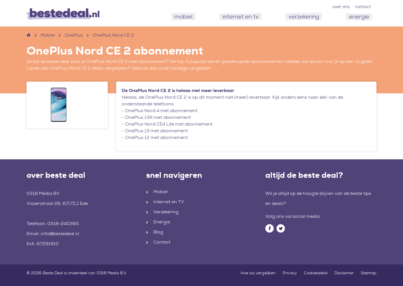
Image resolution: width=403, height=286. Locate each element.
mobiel (183, 16)
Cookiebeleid (315, 272)
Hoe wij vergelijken (258, 272)
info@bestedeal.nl (60, 234)
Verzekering (166, 212)
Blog (158, 232)
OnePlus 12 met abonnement (156, 137)
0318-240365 (63, 223)
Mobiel (48, 35)
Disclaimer (344, 272)
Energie (161, 222)
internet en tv (240, 16)
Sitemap (368, 272)
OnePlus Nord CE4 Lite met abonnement (168, 124)
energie (359, 16)
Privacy (290, 272)
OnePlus (74, 35)
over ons (341, 7)
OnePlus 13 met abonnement (156, 131)
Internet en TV (168, 202)
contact (363, 7)
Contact (161, 242)
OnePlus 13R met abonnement (158, 117)
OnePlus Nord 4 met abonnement (161, 111)
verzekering (304, 16)
